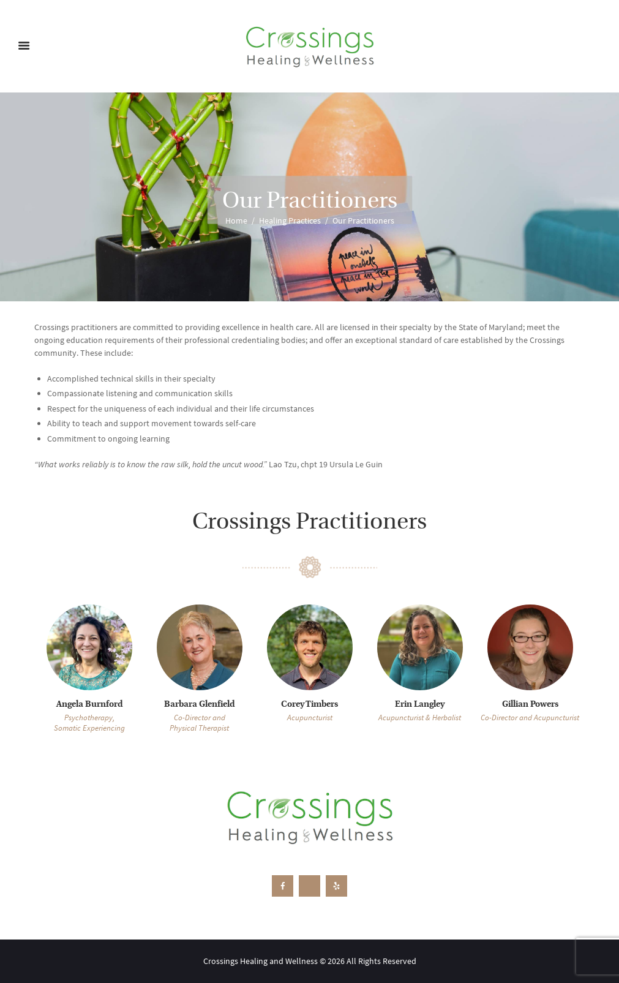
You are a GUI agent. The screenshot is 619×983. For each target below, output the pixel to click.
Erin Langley (420, 704)
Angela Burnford (89, 704)
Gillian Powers (530, 704)
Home (236, 220)
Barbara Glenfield (199, 704)
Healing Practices (290, 220)
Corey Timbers (309, 704)
